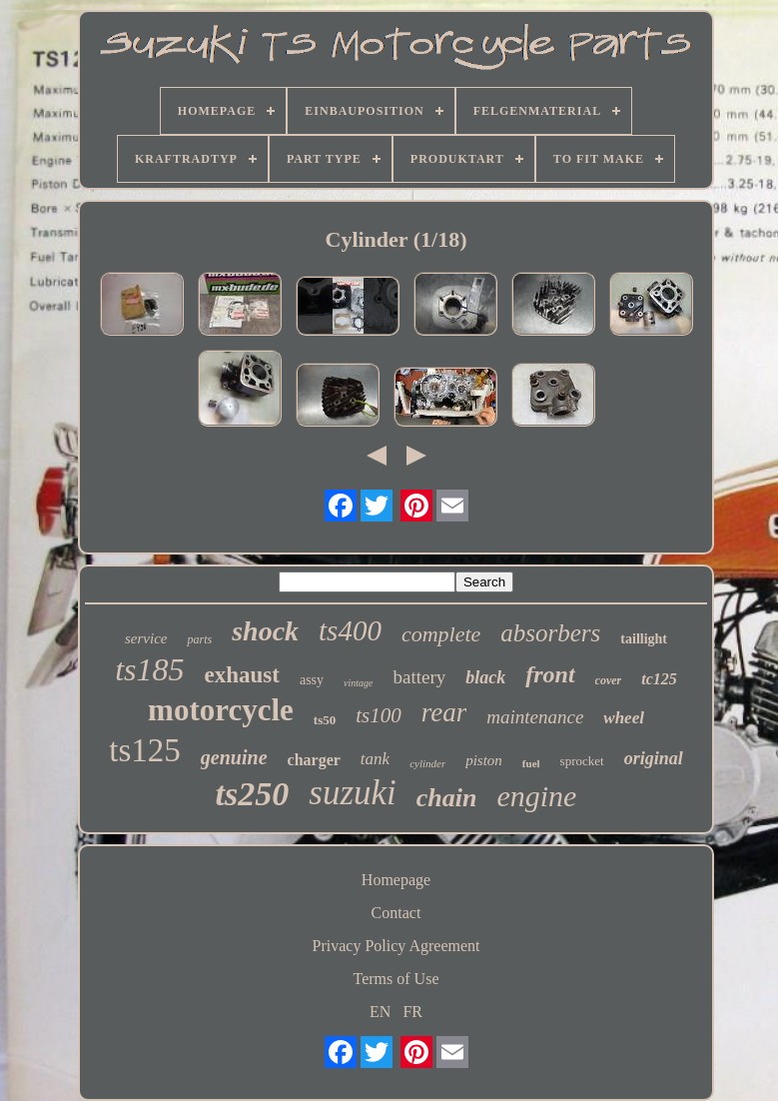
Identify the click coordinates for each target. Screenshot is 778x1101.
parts (199, 639)
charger (314, 759)
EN (380, 1011)
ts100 (378, 715)
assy (312, 679)
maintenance (534, 716)
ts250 (253, 793)
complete (440, 633)
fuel (531, 763)
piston (483, 760)
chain (446, 797)
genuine (234, 757)
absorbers (550, 632)
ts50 (325, 719)
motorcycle (221, 709)
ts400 (350, 630)
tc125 (659, 678)
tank (375, 758)
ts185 (149, 669)
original (653, 758)
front (549, 674)
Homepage (396, 879)
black (485, 677)
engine (536, 795)
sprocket (582, 760)
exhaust (242, 674)
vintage (358, 682)
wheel (623, 717)
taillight (643, 638)
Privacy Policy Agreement (396, 945)
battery (418, 676)
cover (608, 680)
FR (412, 1011)
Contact (396, 912)
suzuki (352, 792)
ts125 (145, 750)
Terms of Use (396, 978)
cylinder (427, 763)
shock (265, 630)
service (146, 638)
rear (444, 712)
